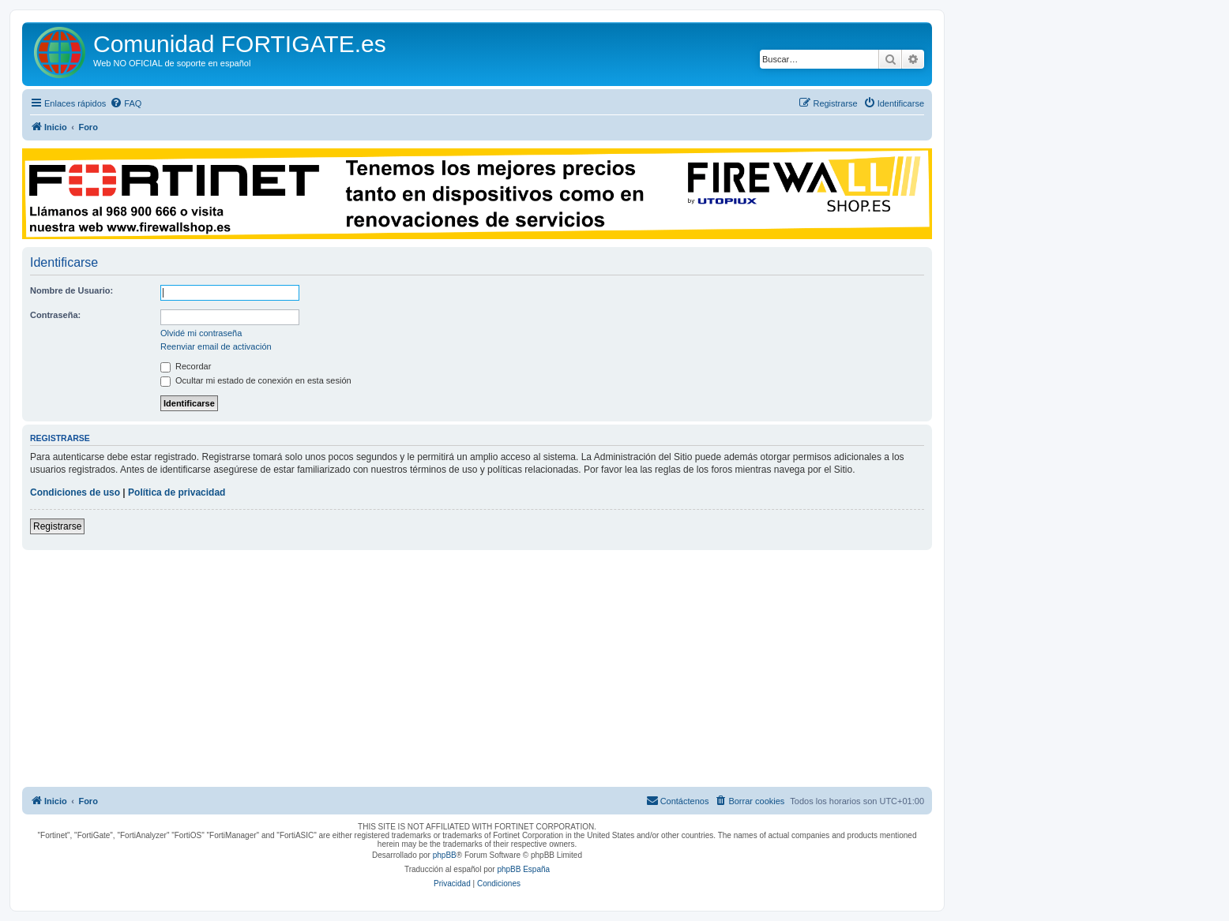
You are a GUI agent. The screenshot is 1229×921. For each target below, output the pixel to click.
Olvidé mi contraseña (201, 333)
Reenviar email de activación (216, 346)
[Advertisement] (477, 668)
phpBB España (523, 869)
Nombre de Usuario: (71, 290)
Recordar (185, 366)
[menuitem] (125, 103)
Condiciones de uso (75, 492)
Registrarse (57, 526)
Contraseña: (55, 315)
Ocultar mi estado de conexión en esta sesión (255, 380)
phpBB (445, 855)
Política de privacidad (176, 492)
